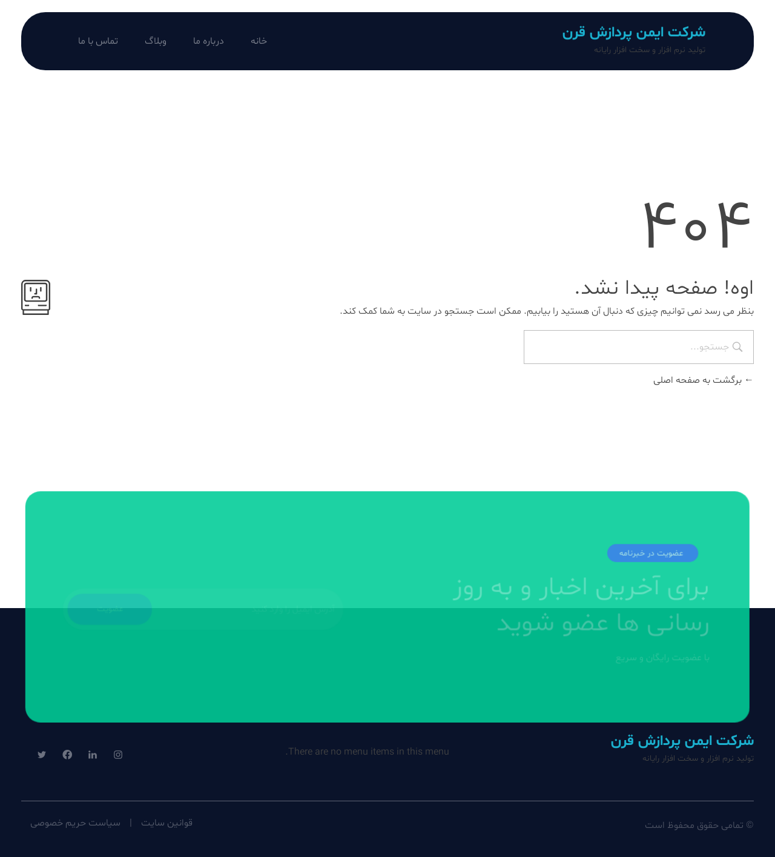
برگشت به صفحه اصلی (703, 380)
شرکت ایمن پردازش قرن (633, 33)
